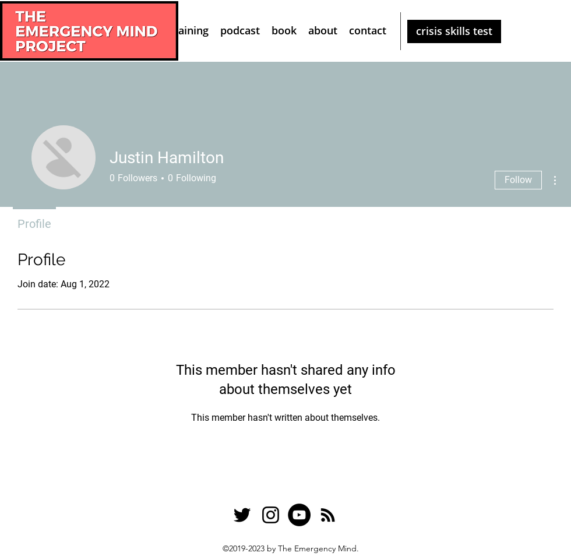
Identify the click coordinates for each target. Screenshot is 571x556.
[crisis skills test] (454, 31)
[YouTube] (299, 515)
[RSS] (327, 515)
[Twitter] (242, 515)
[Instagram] (270, 515)
